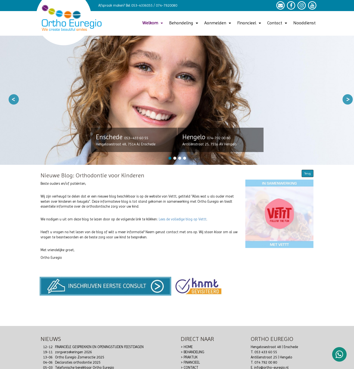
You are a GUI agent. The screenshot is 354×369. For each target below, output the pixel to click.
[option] (177, 100)
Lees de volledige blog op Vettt (182, 219)
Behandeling (184, 22)
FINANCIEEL (192, 362)
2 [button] (174, 158)
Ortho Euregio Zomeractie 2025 (79, 357)
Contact (277, 22)
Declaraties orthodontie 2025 (78, 362)
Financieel (249, 22)
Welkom (153, 22)
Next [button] (347, 99)
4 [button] (184, 158)
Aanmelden (218, 22)
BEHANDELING (194, 352)
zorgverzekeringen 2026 (73, 352)
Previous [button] (14, 99)
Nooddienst (304, 22)
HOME (188, 347)
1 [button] (169, 158)
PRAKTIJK (191, 357)
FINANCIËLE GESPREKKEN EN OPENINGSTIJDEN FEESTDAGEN (99, 347)
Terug (307, 173)
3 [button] (179, 158)
